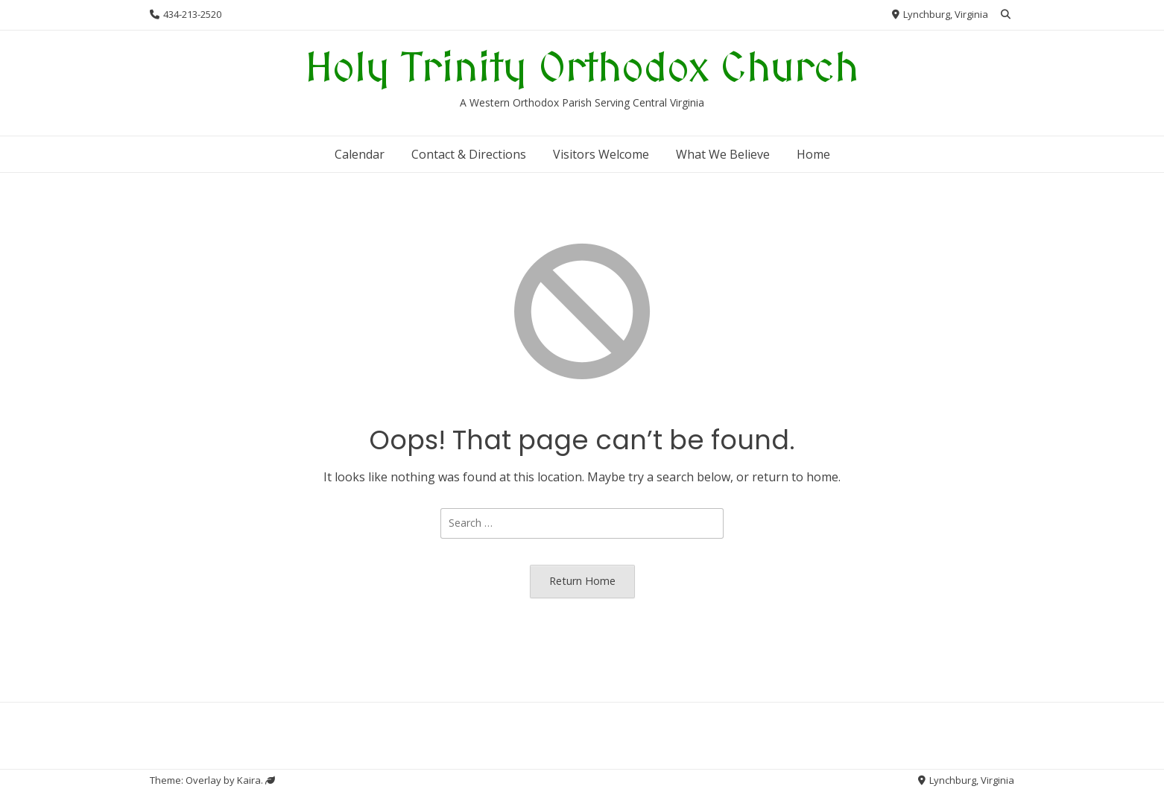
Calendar (360, 154)
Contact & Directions (468, 154)
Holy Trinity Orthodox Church (582, 69)
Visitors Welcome (601, 154)
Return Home (582, 581)
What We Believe (723, 154)
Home (813, 154)
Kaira (249, 780)
